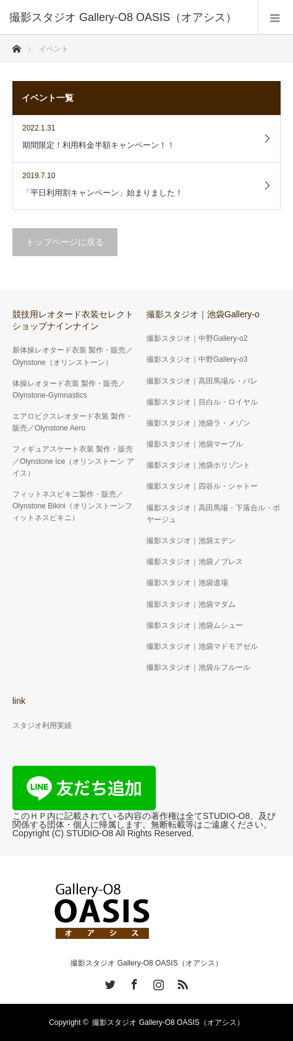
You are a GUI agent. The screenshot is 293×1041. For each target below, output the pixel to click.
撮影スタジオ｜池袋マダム (191, 604)
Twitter (109, 982)
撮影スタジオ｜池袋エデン (191, 540)
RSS (181, 982)
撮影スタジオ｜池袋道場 (187, 582)
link (18, 701)
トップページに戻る (65, 242)
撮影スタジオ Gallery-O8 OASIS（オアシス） (146, 963)
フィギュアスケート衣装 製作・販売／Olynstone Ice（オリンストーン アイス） (73, 461)
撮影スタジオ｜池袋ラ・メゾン (198, 423)
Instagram (157, 982)
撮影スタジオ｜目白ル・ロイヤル (202, 402)
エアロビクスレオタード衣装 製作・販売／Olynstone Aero (72, 422)
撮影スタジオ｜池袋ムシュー (194, 625)
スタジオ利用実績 (42, 725)
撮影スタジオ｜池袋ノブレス (194, 561)
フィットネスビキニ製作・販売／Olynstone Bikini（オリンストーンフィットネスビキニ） (72, 506)
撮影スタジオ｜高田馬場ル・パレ (202, 381)
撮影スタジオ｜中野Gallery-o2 (196, 338)
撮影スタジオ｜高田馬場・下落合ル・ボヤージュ (213, 513)
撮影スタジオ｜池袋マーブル (194, 444)
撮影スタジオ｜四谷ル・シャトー (202, 486)
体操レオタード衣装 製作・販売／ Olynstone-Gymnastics (68, 389)
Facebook (133, 982)
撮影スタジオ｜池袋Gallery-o (203, 314)
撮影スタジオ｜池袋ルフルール (198, 667)
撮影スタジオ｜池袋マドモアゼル (202, 646)
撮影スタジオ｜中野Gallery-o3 (196, 359)
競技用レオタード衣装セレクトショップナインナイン (73, 320)
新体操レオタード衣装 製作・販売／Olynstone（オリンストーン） (72, 356)
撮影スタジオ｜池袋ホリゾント (198, 465)
